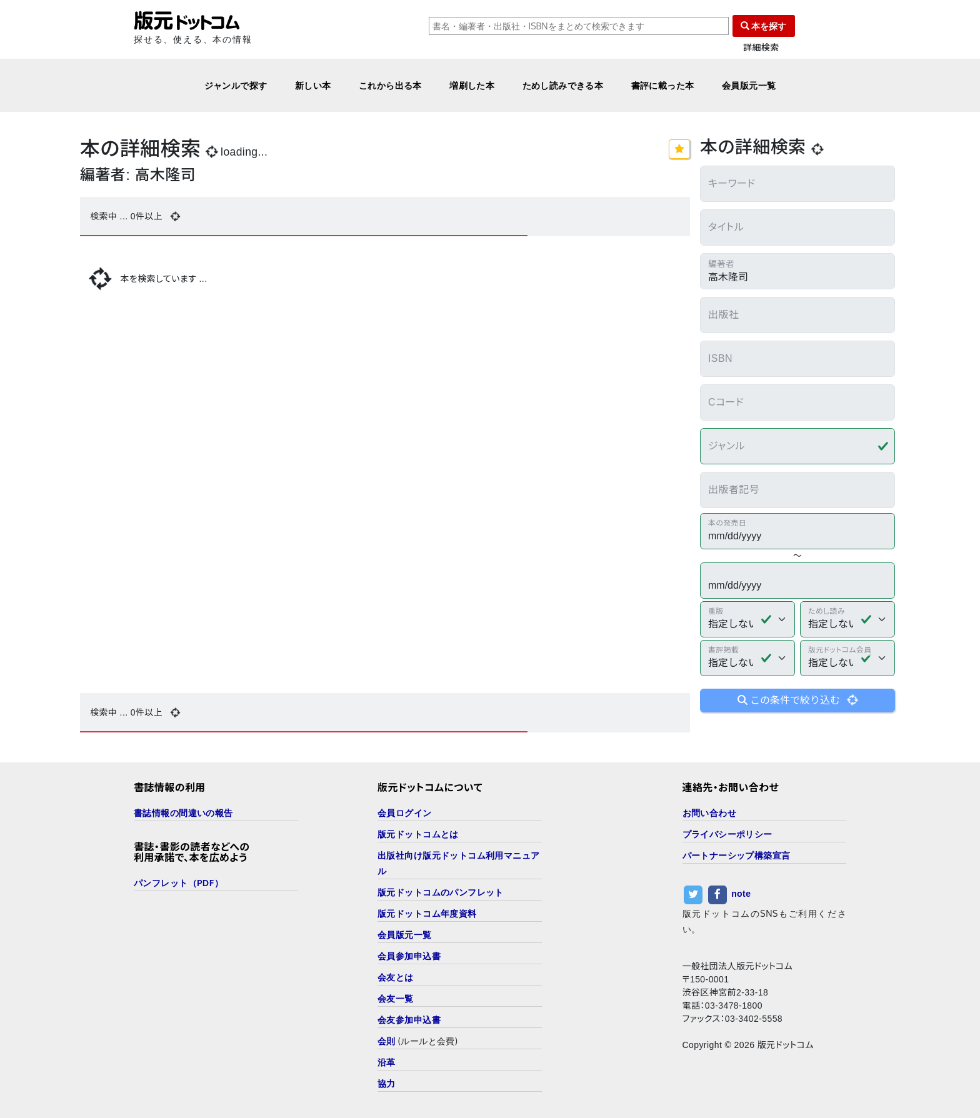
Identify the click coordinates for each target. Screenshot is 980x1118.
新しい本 (313, 85)
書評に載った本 (662, 85)
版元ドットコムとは (418, 834)
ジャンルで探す (236, 85)
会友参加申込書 (409, 1019)
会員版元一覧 (749, 85)
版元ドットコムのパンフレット (441, 892)
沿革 (387, 1062)
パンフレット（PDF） (178, 882)
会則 (387, 1041)
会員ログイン (405, 812)
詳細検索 (761, 47)
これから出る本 (390, 85)
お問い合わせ (709, 812)
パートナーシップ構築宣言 (736, 855)
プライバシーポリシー (727, 834)
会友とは (396, 977)
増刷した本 (471, 85)
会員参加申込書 (409, 956)
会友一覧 (396, 998)
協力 (387, 1083)
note (741, 894)
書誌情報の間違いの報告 (183, 812)
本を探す (764, 26)
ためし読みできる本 (563, 85)
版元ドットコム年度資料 (427, 913)
